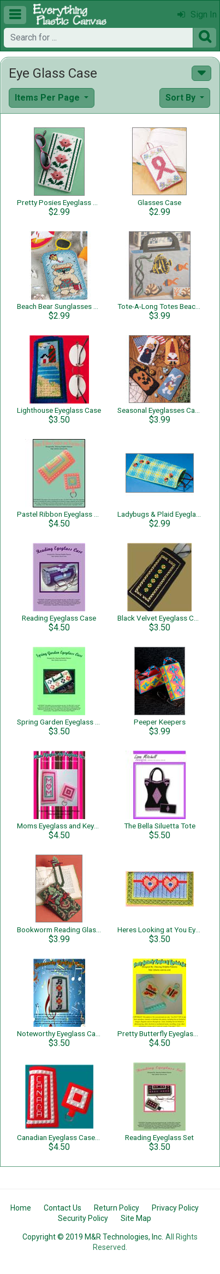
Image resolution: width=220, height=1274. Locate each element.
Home (20, 1207)
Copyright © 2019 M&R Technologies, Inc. (92, 1236)
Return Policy (116, 1207)
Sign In (197, 14)
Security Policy (83, 1218)
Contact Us (62, 1207)
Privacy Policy (175, 1207)
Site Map (136, 1218)
